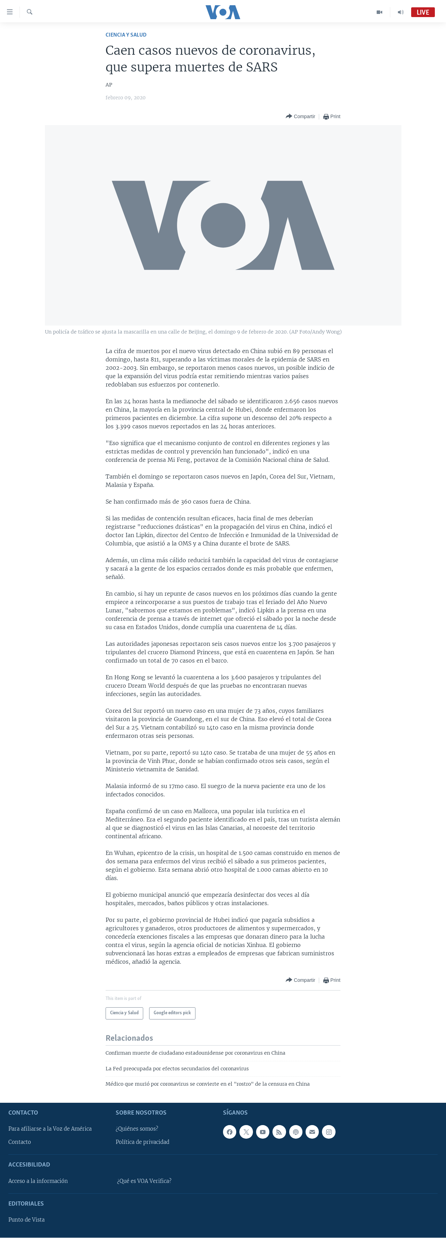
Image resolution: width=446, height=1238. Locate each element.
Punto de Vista (26, 1220)
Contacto (19, 1142)
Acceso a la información (38, 1181)
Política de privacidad (142, 1142)
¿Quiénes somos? (137, 1129)
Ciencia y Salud (126, 35)
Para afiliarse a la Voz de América (50, 1129)
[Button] (300, 117)
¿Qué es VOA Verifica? (144, 1181)
